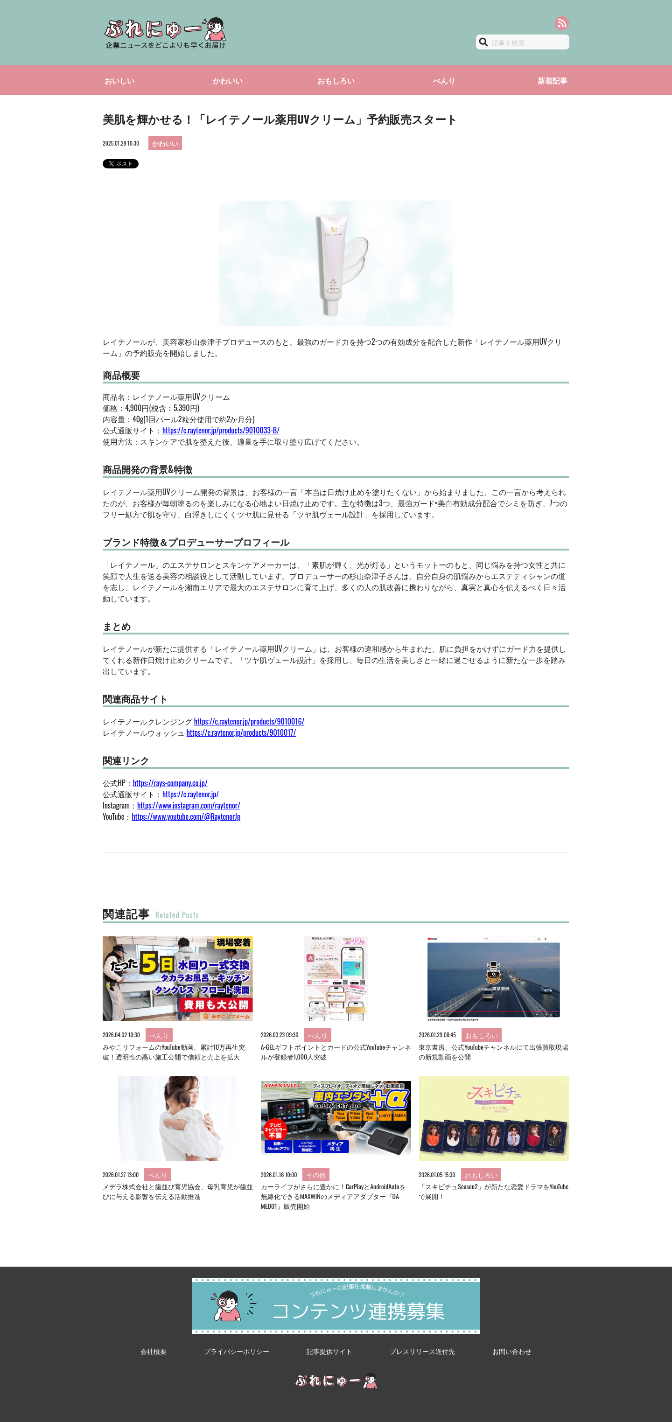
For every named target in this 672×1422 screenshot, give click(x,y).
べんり (444, 80)
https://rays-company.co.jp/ (170, 782)
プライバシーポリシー (236, 1351)
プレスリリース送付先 (422, 1351)
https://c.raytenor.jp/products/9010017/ (241, 732)
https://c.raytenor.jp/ (190, 794)
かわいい (228, 80)
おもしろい (336, 80)
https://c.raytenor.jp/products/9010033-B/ (221, 430)
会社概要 (153, 1351)
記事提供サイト (329, 1351)
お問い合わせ (512, 1351)
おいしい (119, 80)
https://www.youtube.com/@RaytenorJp (186, 816)
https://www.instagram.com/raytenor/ (188, 805)
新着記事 (552, 80)
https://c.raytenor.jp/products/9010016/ (249, 721)
